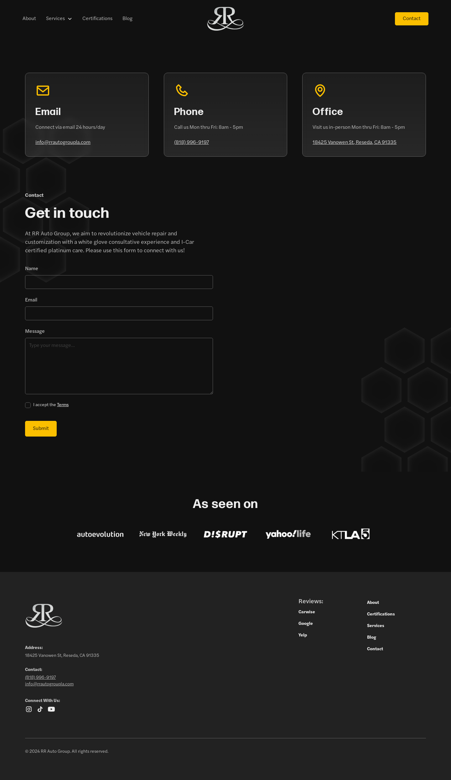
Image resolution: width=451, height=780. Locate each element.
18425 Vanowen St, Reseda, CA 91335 (355, 142)
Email (31, 300)
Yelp (302, 635)
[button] (59, 19)
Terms (63, 405)
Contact (412, 18)
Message (35, 331)
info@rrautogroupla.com (63, 142)
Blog (127, 18)
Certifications (97, 18)
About (29, 18)
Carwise (306, 612)
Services (55, 18)
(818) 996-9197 (191, 142)
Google (305, 623)
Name (31, 268)
